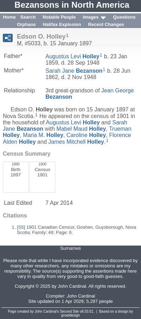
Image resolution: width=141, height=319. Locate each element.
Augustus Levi (72, 56)
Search (28, 17)
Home (9, 17)
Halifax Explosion (62, 24)
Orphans (26, 24)
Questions (124, 17)
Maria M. (43, 135)
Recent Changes (106, 24)
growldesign (70, 315)
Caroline (86, 135)
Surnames (70, 248)
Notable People (59, 17)
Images (91, 17)
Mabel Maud (81, 129)
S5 (21, 227)
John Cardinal (81, 296)
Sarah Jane (74, 71)
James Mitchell (76, 142)
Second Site (69, 311)
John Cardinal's (47, 311)
